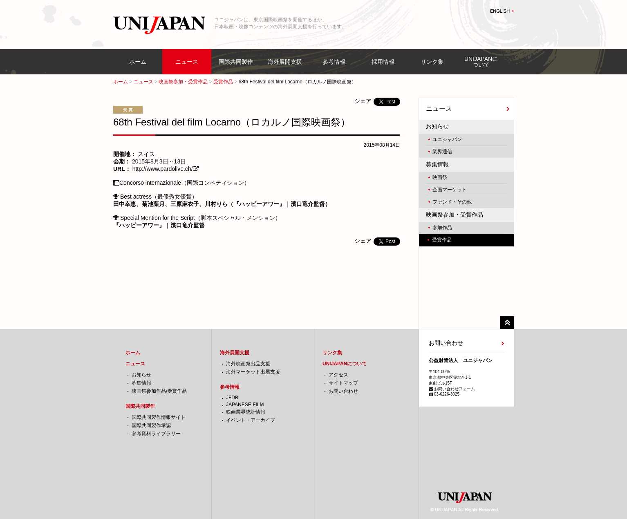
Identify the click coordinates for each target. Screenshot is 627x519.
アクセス (338, 375)
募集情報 (437, 164)
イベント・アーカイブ (250, 420)
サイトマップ (343, 383)
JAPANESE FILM (245, 404)
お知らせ (437, 126)
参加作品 (442, 227)
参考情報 (333, 61)
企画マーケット (449, 189)
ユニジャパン (447, 139)
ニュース (186, 61)
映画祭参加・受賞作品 (183, 82)
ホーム (137, 61)
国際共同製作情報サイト (159, 417)
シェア (363, 101)
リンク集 (432, 61)
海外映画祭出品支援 (248, 364)
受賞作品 (223, 82)
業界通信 (442, 151)
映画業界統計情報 (245, 412)
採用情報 (383, 61)
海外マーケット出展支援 (253, 372)
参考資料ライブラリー (156, 433)
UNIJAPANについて (481, 62)
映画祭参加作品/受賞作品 (159, 391)
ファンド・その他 (452, 202)
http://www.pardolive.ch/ (162, 169)
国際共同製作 (236, 61)
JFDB (232, 397)
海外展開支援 (285, 61)
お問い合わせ (343, 391)
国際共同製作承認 (151, 425)
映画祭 (439, 177)
